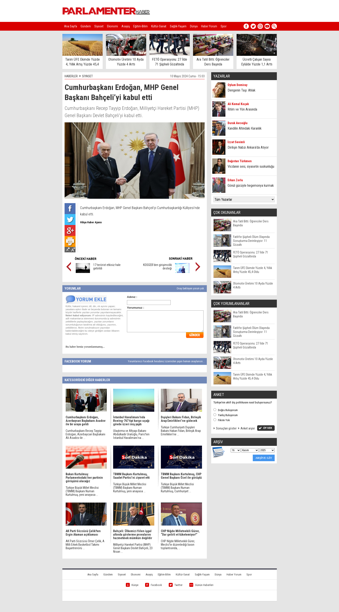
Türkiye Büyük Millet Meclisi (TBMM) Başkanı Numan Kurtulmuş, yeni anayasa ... (82, 491)
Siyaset (99, 26)
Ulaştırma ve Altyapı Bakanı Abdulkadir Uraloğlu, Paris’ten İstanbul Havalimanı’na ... (131, 434)
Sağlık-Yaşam (178, 26)
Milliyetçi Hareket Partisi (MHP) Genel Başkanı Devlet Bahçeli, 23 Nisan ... (133, 548)
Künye (132, 585)
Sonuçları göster (226, 428)
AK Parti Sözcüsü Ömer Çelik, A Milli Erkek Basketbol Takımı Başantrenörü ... (85, 544)
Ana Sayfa (70, 26)
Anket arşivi (248, 428)
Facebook (153, 585)
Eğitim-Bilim (140, 26)
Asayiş (125, 26)
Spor (224, 26)
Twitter (176, 585)
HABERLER (71, 76)
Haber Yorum (209, 26)
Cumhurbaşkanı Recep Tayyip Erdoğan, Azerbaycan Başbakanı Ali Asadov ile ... (85, 434)
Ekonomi (112, 26)
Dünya (194, 26)
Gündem (86, 26)
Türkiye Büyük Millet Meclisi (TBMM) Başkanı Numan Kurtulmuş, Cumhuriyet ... (177, 487)
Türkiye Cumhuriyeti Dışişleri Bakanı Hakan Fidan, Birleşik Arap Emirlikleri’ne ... (181, 431)
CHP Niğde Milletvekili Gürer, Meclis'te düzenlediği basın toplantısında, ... (178, 544)
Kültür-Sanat (158, 26)
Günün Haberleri (201, 585)
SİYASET (87, 76)
